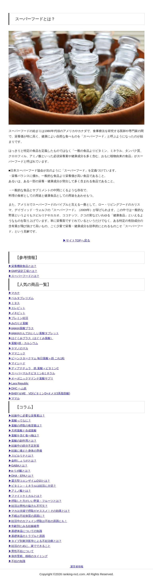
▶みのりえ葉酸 (18, 323)
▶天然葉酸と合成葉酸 (22, 430)
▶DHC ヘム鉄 (17, 388)
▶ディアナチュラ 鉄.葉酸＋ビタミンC (34, 368)
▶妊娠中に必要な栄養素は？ (27, 415)
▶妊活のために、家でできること (29, 545)
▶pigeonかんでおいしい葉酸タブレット (34, 333)
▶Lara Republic (18, 383)
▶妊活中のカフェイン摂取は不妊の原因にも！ (38, 521)
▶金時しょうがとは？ (22, 460)
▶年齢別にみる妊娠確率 (24, 526)
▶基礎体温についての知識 (25, 531)
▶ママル (14, 398)
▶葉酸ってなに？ (20, 420)
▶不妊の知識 (17, 561)
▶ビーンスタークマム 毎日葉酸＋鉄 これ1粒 (37, 358)
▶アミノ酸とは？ (20, 490)
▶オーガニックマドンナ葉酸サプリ (31, 378)
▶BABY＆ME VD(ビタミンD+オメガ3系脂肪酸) (39, 393)
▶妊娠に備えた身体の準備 (25, 450)
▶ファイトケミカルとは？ (25, 495)
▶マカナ (14, 292)
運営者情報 (76, 566)
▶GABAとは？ (18, 465)
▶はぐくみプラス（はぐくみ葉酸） (31, 338)
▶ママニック (17, 353)
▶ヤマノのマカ (18, 348)
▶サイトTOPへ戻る (76, 240)
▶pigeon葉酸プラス (21, 328)
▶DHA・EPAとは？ (21, 475)
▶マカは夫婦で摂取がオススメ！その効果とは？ (39, 510)
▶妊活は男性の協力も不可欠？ (28, 505)
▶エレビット (17, 308)
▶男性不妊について (21, 551)
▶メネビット (17, 313)
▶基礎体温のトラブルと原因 (27, 536)
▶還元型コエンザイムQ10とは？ (29, 480)
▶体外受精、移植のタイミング (28, 556)
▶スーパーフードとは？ (24, 276)
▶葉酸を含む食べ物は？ (24, 435)
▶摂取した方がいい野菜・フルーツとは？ (35, 500)
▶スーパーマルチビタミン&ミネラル (32, 373)
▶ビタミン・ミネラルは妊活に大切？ (32, 485)
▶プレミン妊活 (18, 318)
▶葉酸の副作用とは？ (22, 440)
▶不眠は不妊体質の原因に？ (27, 515)
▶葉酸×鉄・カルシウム (23, 343)
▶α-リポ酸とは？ (20, 470)
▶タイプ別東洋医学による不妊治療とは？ (35, 541)
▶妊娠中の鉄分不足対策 (24, 445)
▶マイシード (17, 363)
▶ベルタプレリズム (21, 298)
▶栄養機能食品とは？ (22, 266)
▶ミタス (14, 303)
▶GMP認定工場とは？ (23, 271)
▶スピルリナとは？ (21, 455)
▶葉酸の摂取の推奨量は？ (25, 425)
